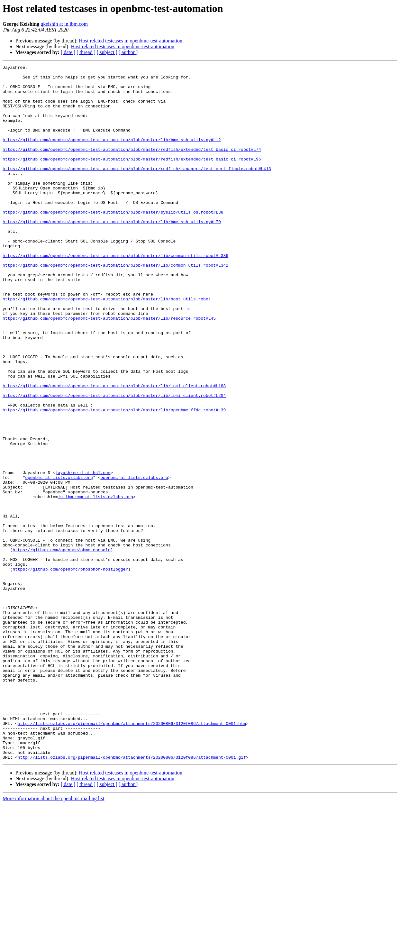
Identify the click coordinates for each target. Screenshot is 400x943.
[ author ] (128, 52)
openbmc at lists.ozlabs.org (59, 560)
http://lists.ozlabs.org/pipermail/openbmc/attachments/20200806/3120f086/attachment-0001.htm (132, 855)
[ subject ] (107, 52)
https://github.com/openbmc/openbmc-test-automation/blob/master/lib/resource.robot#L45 (109, 369)
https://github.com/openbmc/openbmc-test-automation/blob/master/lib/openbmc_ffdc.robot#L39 (114, 479)
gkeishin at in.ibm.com (64, 24)
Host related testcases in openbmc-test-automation (130, 40)
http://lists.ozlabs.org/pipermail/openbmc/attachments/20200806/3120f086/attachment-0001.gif (132, 896)
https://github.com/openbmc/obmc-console (61, 647)
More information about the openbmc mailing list (53, 937)
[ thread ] (86, 52)
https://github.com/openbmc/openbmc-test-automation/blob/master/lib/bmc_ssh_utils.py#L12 (112, 155)
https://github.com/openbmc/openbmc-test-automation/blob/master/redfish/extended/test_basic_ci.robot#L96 (132, 178)
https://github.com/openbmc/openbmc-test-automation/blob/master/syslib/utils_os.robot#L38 (113, 242)
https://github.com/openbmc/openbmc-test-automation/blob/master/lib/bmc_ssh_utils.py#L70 (112, 253)
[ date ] (68, 52)
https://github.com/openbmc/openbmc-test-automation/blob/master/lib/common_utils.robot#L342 (115, 305)
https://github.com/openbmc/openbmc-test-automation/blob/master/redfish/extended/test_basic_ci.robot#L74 (132, 166)
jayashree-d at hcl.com (83, 554)
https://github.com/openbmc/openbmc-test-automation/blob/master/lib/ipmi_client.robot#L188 (114, 450)
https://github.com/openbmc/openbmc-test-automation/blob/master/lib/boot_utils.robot (107, 346)
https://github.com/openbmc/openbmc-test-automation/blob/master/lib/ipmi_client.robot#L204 (114, 462)
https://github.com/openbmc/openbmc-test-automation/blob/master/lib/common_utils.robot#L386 (115, 294)
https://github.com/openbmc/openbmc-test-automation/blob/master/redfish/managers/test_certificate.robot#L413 (137, 190)
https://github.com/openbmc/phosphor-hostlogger (70, 670)
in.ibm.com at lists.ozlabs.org (95, 583)
